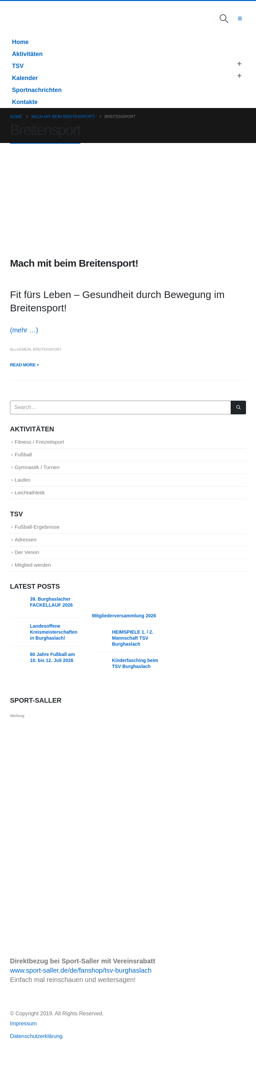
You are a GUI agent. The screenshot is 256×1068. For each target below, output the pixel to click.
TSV (18, 66)
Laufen (24, 484)
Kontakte (25, 102)
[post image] (128, 201)
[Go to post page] (18, 616)
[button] (224, 18)
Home (20, 42)
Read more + (24, 364)
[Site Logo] (19, 18)
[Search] (238, 407)
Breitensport (47, 349)
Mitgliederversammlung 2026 (124, 628)
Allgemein (20, 349)
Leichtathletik (33, 498)
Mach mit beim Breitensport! (74, 263)
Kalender (25, 78)
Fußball (25, 456)
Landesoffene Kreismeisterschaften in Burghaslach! (53, 644)
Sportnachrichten (37, 90)
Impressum (24, 1036)
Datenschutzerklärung (36, 1048)
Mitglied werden (36, 576)
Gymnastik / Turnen (41, 470)
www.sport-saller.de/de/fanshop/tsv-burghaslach (81, 982)
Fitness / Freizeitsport (44, 442)
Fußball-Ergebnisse (41, 534)
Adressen (28, 548)
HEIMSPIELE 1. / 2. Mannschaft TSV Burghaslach (132, 650)
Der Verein (29, 562)
